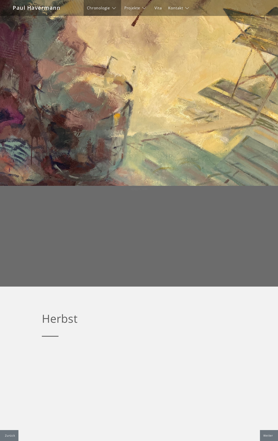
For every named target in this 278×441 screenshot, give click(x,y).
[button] (102, 8)
